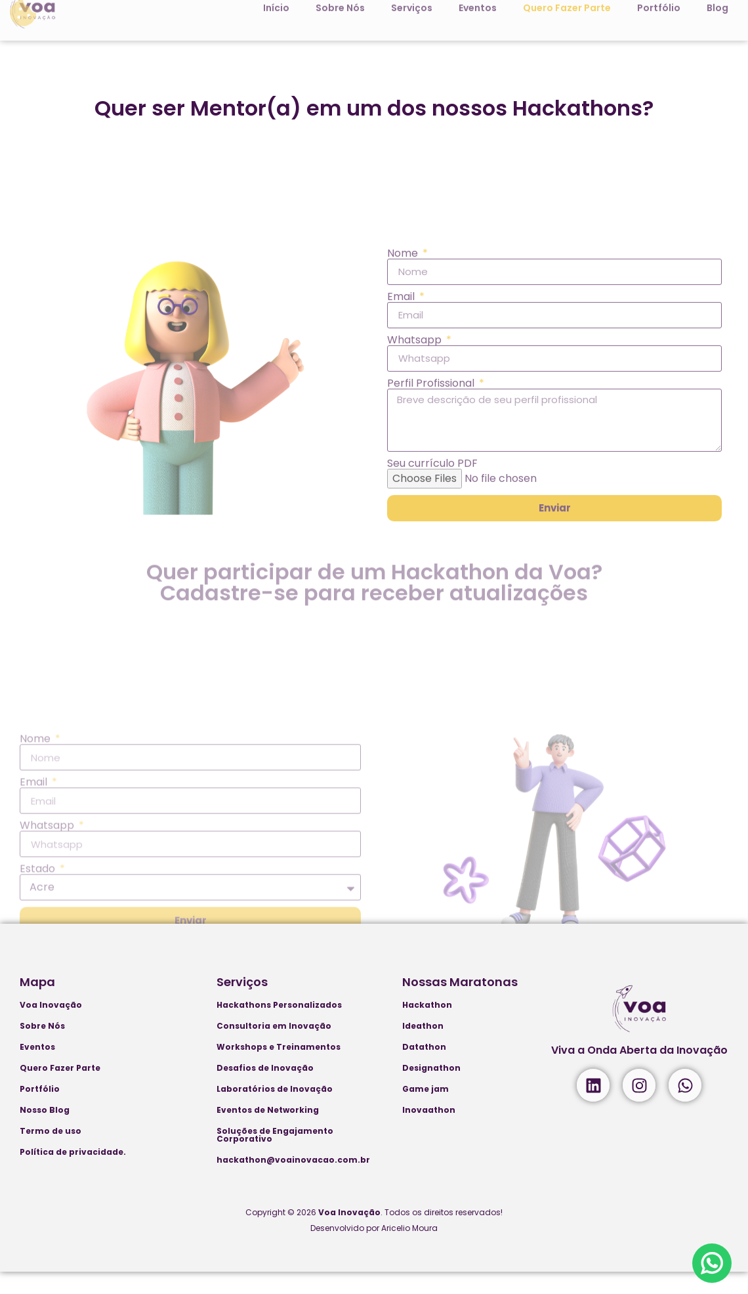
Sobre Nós (42, 1048)
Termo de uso (50, 1153)
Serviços (242, 1004)
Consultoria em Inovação (274, 1048)
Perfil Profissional (432, 492)
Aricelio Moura (409, 1250)
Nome (404, 362)
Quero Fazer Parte (60, 1090)
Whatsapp (415, 449)
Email (402, 405)
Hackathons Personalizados (279, 1027)
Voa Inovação (51, 1027)
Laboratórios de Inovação (275, 1111)
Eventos (37, 1069)
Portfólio (40, 1111)
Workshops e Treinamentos (279, 1069)
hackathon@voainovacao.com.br (293, 1182)
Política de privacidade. (73, 1174)
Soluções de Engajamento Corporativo (275, 1157)
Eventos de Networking (268, 1132)
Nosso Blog (45, 1132)
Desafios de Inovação (265, 1090)
